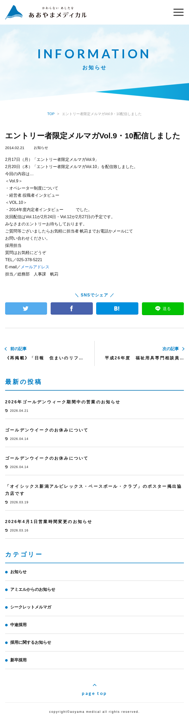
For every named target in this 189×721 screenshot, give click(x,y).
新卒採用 (18, 660)
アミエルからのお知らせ (32, 589)
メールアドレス (35, 267)
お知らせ (41, 148)
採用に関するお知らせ (30, 642)
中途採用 (18, 625)
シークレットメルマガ (30, 607)
